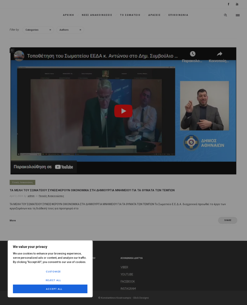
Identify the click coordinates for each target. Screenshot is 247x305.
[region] (50, 268)
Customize (53, 271)
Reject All (53, 280)
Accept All (54, 288)
